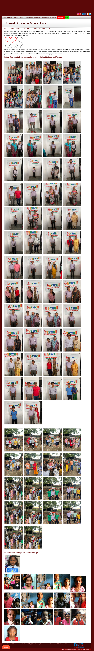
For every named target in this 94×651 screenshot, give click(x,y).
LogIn (66, 17)
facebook (85, 14)
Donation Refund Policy (25, 643)
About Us (23, 17)
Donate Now (61, 17)
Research (16, 17)
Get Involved (38, 17)
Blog (87, 14)
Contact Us (53, 17)
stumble (80, 14)
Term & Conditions (14, 643)
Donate (6, 647)
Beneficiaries (46, 17)
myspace (78, 14)
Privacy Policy (5, 643)
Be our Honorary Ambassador (39, 643)
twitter (90, 14)
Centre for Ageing (8, 17)
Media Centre (30, 17)
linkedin (83, 14)
